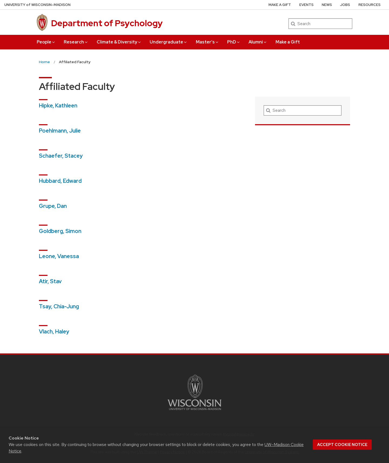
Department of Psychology (107, 23)
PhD (233, 42)
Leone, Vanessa (59, 256)
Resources (369, 4)
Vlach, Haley (54, 331)
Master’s (207, 42)
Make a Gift (288, 42)
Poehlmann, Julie (60, 130)
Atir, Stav (50, 281)
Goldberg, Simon (60, 231)
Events (306, 4)
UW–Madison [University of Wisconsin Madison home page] (37, 4)
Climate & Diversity (119, 42)
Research (76, 42)
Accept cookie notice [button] (342, 444)
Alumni (258, 42)
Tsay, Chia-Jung (59, 306)
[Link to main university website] (194, 411)
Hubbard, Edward (60, 180)
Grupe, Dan (53, 205)
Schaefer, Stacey (61, 155)
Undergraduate (168, 42)
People (46, 42)
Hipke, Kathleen (58, 105)
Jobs (345, 4)
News (327, 4)
